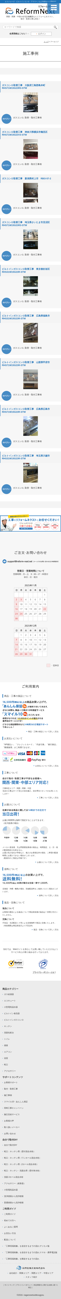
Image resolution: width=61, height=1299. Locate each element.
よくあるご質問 (11, 1227)
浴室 (6, 1058)
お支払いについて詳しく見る (47, 766)
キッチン (8, 1026)
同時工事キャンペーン (14, 1108)
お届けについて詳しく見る (48, 862)
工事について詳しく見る (49, 798)
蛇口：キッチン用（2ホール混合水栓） (21, 1164)
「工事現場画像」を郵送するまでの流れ (21, 1259)
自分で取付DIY (10, 1145)
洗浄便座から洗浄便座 (14, 1196)
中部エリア (48, 1273)
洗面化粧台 (9, 1032)
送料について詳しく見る (49, 895)
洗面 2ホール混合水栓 (13, 1177)
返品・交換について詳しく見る (46, 930)
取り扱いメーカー (12, 1127)
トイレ (7, 1039)
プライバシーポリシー (24, 1285)
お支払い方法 (10, 1233)
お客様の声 (9, 1121)
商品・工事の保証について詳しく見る (43, 732)
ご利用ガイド (10, 1214)
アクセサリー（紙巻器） (15, 1183)
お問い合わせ (10, 1133)
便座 (6, 1045)
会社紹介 (13, 1273)
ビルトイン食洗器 (12, 1013)
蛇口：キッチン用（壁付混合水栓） (19, 1151)
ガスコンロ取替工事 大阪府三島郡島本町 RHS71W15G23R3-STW (24, 86)
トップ (46, 42)
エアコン (8, 1052)
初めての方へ (10, 1220)
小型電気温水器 (11, 1007)
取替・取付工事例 (33, 117)
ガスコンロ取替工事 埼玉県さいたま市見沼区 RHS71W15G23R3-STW (27, 224)
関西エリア (36, 1273)
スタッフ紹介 (31, 1277)
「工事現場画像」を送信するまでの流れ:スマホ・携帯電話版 (30, 1252)
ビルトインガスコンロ (14, 1020)
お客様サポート (11, 1082)
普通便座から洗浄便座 (14, 1202)
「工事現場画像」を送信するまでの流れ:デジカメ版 (26, 1246)
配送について (10, 1240)
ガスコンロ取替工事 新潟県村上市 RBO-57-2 (26, 178)
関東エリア (24, 1273)
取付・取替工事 (11, 1089)
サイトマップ (9, 1285)
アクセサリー (10, 1071)
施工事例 (8, 1095)
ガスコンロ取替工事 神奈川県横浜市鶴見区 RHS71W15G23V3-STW (26, 133)
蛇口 (6, 1064)
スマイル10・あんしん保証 (16, 1102)
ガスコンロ (18, 117)
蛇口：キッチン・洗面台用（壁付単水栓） (22, 1171)
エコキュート (10, 1001)
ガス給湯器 (9, 994)
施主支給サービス (12, 1114)
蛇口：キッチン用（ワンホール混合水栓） (22, 1158)
